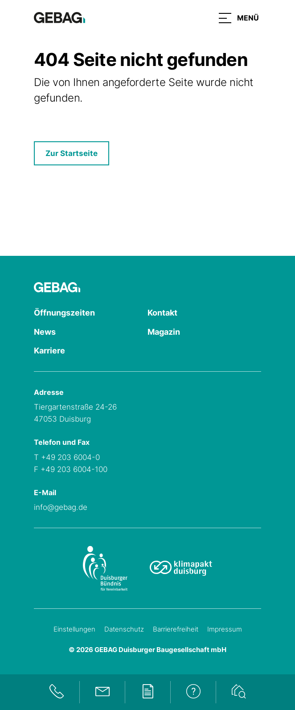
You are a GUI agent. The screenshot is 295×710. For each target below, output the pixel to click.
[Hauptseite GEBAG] (59, 16)
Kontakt (162, 312)
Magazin (164, 332)
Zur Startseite (71, 153)
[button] (239, 18)
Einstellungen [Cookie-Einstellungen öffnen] (74, 629)
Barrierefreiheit (175, 629)
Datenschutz (124, 629)
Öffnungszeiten (64, 312)
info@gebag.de (60, 507)
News (45, 332)
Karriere (49, 350)
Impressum (224, 629)
